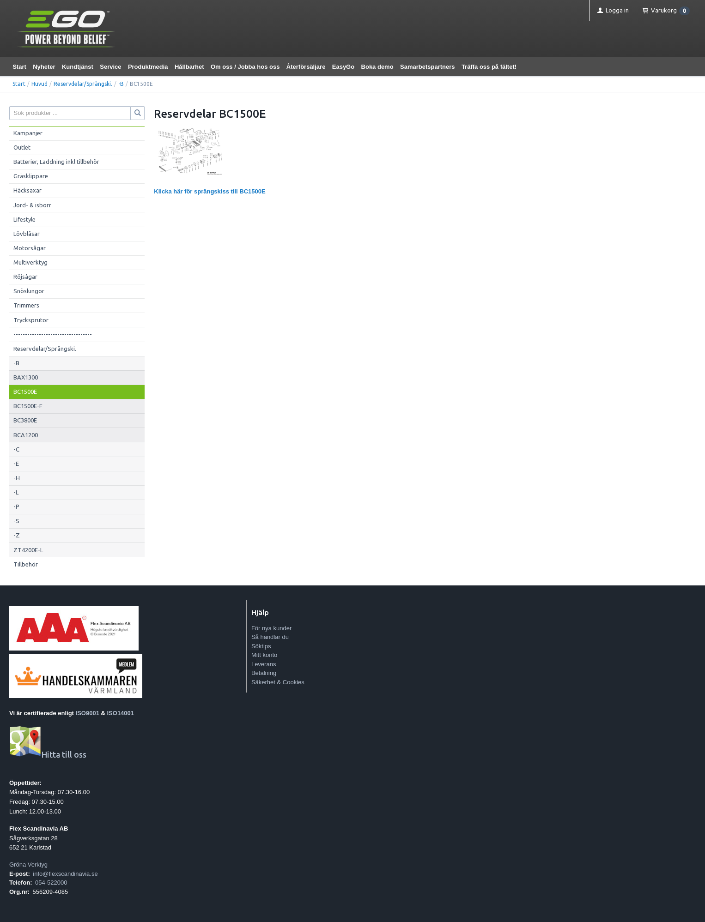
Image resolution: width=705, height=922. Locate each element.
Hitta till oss (47, 754)
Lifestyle (24, 219)
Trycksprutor (31, 320)
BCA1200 (25, 435)
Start (19, 66)
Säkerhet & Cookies (277, 682)
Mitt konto (264, 654)
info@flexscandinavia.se (65, 873)
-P (16, 506)
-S (16, 521)
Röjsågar (25, 276)
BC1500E (25, 391)
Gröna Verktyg (28, 864)
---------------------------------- (52, 334)
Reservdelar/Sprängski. (83, 84)
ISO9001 (87, 713)
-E (16, 463)
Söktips (261, 646)
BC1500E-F (28, 406)
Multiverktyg (30, 262)
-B (121, 84)
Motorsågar (29, 248)
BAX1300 (25, 377)
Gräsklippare (30, 176)
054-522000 (51, 882)
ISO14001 (120, 713)
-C (16, 449)
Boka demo (377, 66)
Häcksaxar (27, 190)
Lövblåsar (26, 233)
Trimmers (26, 305)
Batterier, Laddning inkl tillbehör (56, 161)
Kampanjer (28, 133)
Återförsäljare (306, 66)
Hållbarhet (189, 66)
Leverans (263, 664)
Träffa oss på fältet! (489, 66)
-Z (16, 535)
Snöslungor (28, 291)
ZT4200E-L (28, 550)
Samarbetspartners (427, 66)
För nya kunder (271, 628)
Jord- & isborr (32, 205)
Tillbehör (25, 564)
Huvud (39, 84)
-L (15, 492)
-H (16, 478)
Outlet (21, 147)
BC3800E (25, 420)
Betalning (263, 672)
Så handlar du (270, 636)
